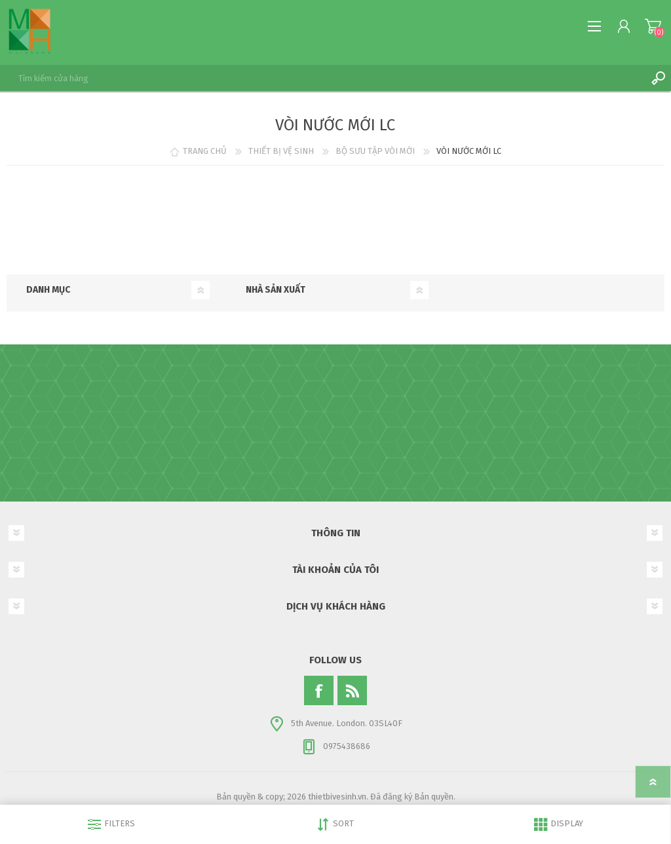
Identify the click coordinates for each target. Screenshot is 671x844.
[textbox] (322, 78)
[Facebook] (319, 690)
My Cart (653, 26)
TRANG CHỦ (205, 151)
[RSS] (352, 690)
